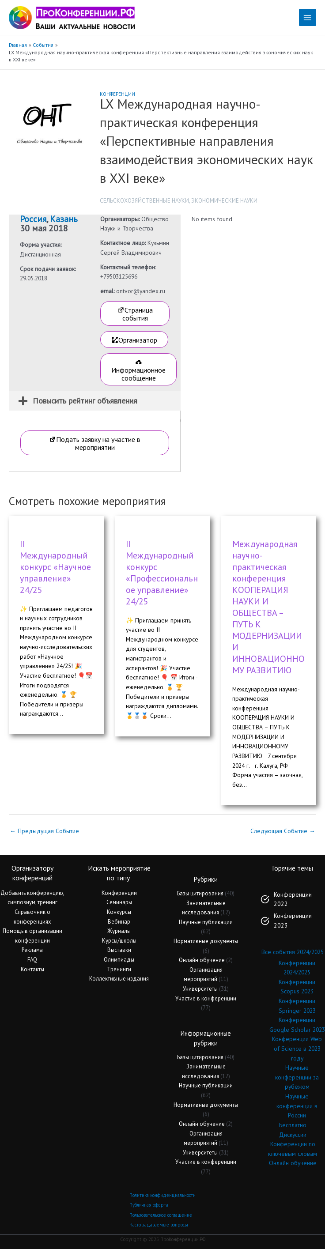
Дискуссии (292, 1135)
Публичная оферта (148, 1205)
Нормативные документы (206, 941)
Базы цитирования (200, 893)
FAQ (32, 959)
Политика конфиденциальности (162, 1195)
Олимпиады (119, 959)
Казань (64, 219)
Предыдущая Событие (44, 831)
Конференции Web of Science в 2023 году (297, 1048)
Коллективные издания (119, 978)
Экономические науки (224, 200)
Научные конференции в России (296, 1105)
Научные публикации (206, 922)
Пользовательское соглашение (160, 1215)
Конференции (117, 94)
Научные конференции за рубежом (297, 1077)
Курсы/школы (119, 940)
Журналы (119, 931)
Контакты (32, 969)
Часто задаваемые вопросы (158, 1225)
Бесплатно (292, 1125)
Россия (33, 219)
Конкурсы (119, 912)
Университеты (200, 988)
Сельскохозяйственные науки (144, 200)
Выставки (119, 950)
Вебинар (119, 921)
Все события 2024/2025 (292, 952)
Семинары (119, 902)
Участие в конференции (205, 998)
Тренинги (119, 969)
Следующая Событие (282, 831)
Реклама (32, 950)
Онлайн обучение (202, 960)
